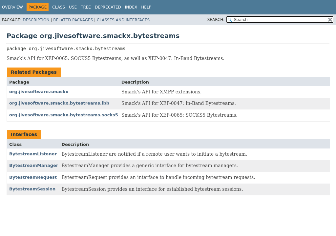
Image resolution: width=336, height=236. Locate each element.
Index (131, 7)
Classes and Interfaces (123, 20)
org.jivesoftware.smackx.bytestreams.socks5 (63, 114)
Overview (12, 7)
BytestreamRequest (33, 177)
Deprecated (108, 7)
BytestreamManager (33, 165)
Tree (86, 7)
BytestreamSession (32, 189)
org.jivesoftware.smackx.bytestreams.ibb (59, 103)
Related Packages (73, 20)
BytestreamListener (33, 153)
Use (73, 7)
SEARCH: (216, 19)
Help (146, 7)
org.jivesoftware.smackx (38, 91)
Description (36, 20)
